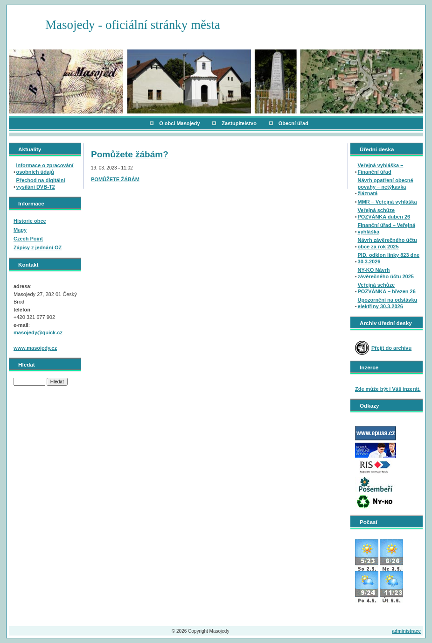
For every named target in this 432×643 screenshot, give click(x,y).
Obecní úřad (293, 123)
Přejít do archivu (391, 348)
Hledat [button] (57, 381)
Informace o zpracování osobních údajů (45, 169)
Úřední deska (377, 149)
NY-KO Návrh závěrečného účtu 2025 (386, 273)
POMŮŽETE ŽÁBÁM (115, 179)
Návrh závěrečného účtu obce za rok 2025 (387, 243)
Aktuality (29, 149)
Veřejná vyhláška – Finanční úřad (381, 169)
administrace (406, 631)
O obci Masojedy (179, 123)
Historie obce (30, 221)
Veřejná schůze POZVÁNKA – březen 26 (387, 288)
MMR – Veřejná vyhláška (387, 202)
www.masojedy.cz (35, 348)
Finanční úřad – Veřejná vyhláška (387, 228)
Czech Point (28, 238)
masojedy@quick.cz (38, 332)
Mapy (20, 230)
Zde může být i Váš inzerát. (388, 389)
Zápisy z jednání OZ (38, 247)
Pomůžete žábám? (129, 154)
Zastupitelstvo (239, 123)
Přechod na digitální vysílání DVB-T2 (40, 183)
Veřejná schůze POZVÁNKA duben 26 (384, 213)
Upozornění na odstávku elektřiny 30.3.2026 (388, 303)
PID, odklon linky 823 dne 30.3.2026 (389, 258)
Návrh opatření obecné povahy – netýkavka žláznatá (385, 186)
